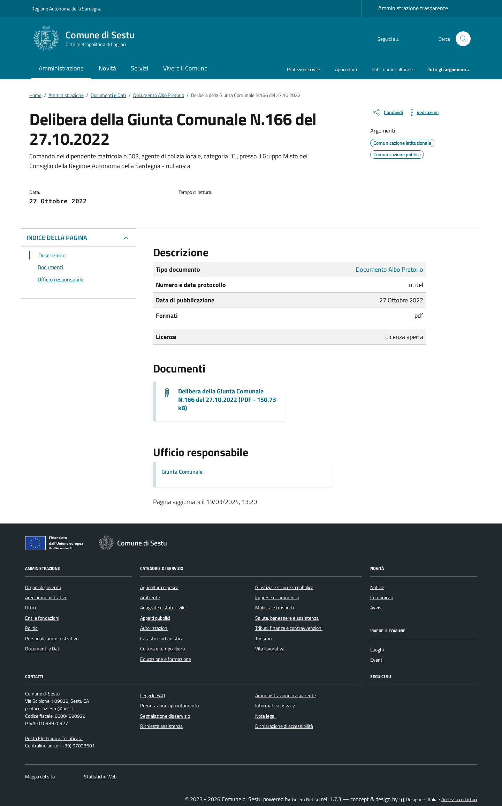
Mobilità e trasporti (274, 607)
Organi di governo (43, 587)
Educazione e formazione (165, 659)
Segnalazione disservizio (165, 716)
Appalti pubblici (155, 618)
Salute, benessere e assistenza (287, 618)
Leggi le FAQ (152, 695)
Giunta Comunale (182, 471)
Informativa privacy (275, 705)
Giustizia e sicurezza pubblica (284, 587)
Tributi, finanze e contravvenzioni (288, 628)
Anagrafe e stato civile (162, 607)
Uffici (30, 607)
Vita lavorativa (269, 649)
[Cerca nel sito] (463, 38)
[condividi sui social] (387, 112)
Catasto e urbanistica (161, 638)
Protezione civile (303, 69)
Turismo (263, 638)
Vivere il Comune (185, 68)
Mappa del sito (40, 777)
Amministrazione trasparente (413, 8)
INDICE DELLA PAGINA (56, 237)
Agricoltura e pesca (159, 587)
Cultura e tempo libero (162, 649)
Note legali (265, 716)
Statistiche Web (100, 777)
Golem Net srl (306, 799)
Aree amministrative (46, 597)
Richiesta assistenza (161, 726)
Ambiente (150, 597)
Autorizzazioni (154, 628)
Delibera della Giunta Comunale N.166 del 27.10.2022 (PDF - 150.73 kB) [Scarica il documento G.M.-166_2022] (227, 399)
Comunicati (381, 597)
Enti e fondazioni (42, 618)
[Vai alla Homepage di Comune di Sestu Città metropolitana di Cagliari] (87, 38)
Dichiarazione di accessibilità (284, 726)
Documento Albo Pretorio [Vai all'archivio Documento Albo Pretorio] (389, 269)
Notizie (377, 587)
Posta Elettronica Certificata (54, 738)
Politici (31, 628)
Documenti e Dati (42, 649)
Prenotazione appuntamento (169, 705)
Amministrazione (61, 68)
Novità (107, 68)
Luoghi (377, 650)
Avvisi (376, 607)
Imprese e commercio (277, 597)
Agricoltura (346, 69)
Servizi (139, 68)
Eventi (376, 660)
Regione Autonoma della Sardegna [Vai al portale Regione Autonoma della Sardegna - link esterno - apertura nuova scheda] (66, 8)
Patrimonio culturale (392, 69)
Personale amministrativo (51, 638)
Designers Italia (418, 799)
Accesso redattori (459, 799)
